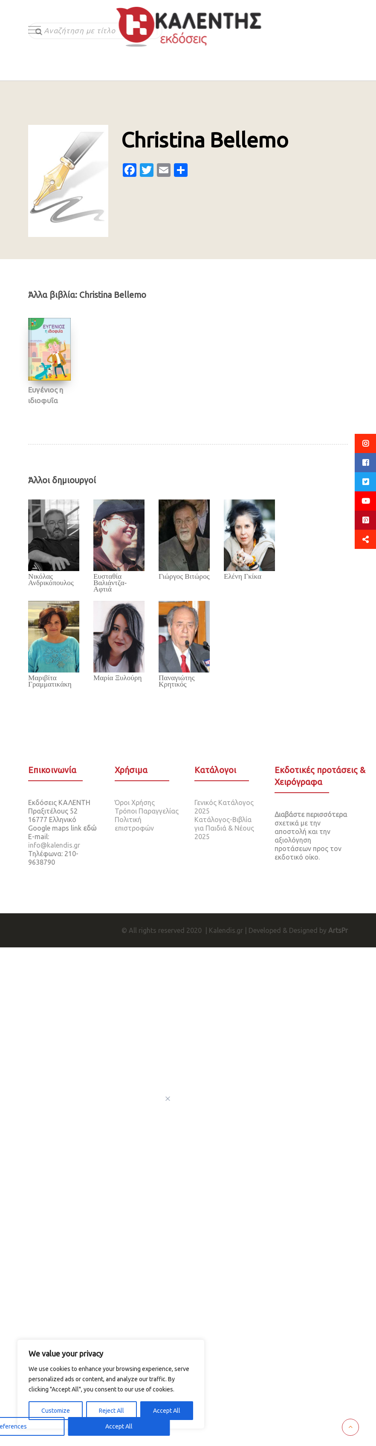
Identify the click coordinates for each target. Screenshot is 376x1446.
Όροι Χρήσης (135, 802)
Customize (55, 1410)
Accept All (166, 1410)
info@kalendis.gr (54, 845)
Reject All (111, 1410)
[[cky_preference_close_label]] (168, 1099)
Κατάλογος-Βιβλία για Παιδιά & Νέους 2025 (224, 828)
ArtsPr (338, 930)
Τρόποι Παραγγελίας (147, 811)
